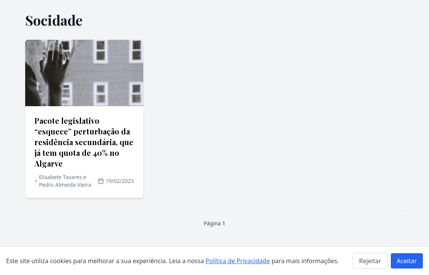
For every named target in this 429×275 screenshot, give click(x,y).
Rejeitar (370, 261)
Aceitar (407, 261)
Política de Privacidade (238, 261)
